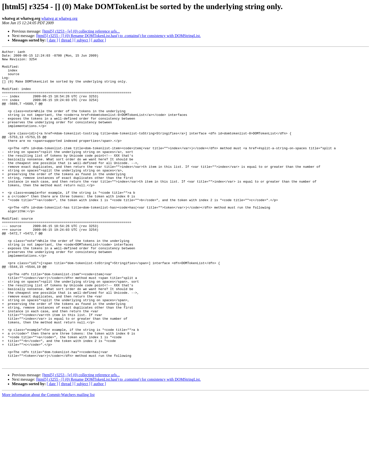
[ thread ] (66, 40)
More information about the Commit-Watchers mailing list (48, 458)
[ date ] (52, 40)
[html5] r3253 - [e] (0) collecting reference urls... (81, 31)
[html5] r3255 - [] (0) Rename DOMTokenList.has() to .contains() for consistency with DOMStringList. (118, 36)
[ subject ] (82, 40)
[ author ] (98, 40)
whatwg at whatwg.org (59, 18)
